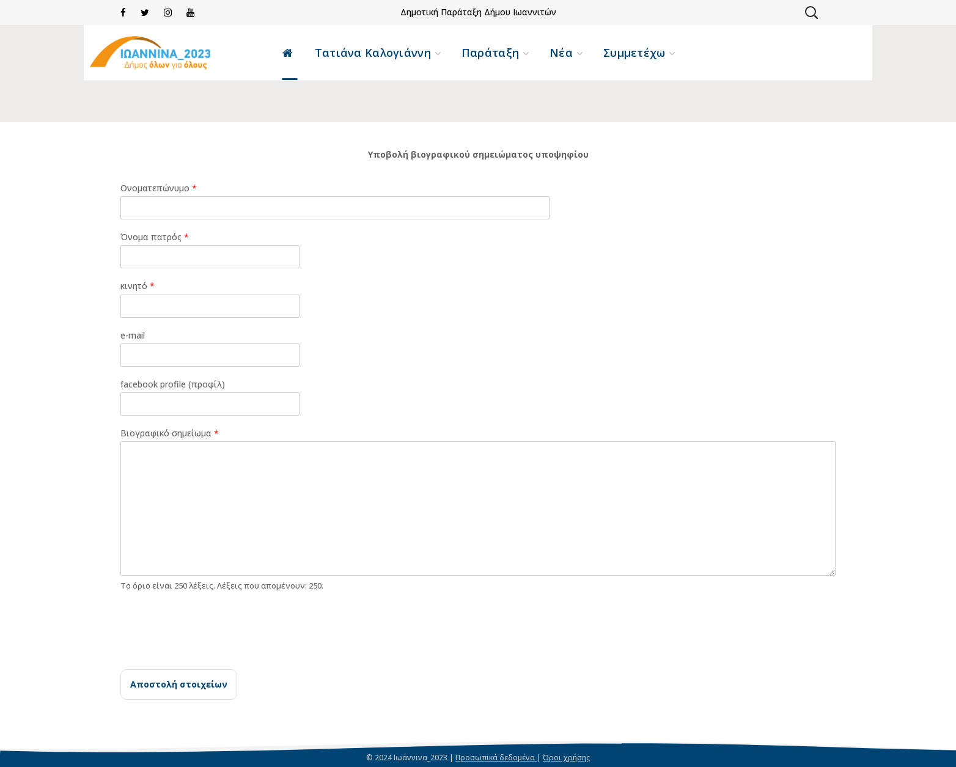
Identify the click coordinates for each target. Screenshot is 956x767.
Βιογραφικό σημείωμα (169, 433)
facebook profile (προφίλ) (172, 384)
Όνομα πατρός (154, 237)
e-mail (132, 335)
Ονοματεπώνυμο (158, 188)
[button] (811, 12)
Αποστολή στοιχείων (178, 684)
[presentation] (213, 649)
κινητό (137, 286)
